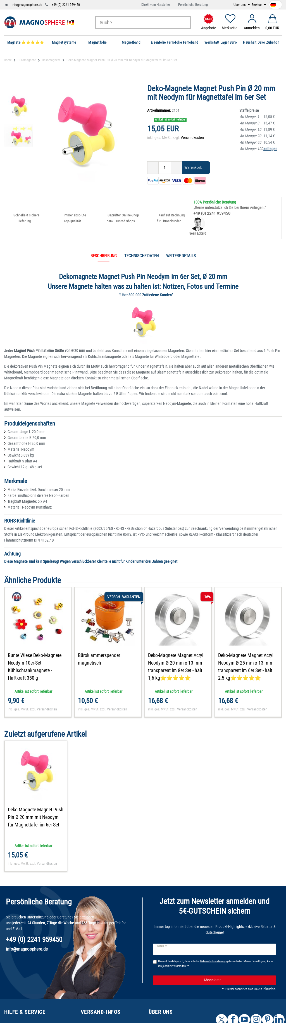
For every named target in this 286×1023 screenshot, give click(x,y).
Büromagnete (27, 60)
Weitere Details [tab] (181, 255)
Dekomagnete (51, 60)
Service (257, 5)
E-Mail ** (162, 946)
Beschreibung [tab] (103, 255)
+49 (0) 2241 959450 (66, 5)
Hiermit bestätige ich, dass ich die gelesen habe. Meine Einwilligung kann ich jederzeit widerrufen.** (215, 964)
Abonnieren (238, 980)
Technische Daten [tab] (141, 255)
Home (8, 60)
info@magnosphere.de (27, 5)
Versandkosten (192, 137)
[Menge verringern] (152, 168)
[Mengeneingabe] (164, 167)
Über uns (239, 5)
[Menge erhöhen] (176, 168)
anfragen (270, 149)
